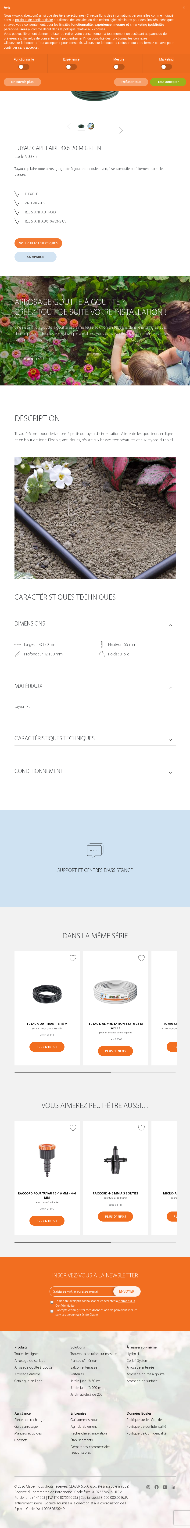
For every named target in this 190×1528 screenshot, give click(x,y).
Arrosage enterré (27, 1374)
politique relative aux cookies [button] (84, 29)
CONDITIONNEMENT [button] (38, 771)
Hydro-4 (133, 1354)
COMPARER (35, 257)
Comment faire (32, 359)
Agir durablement (84, 1426)
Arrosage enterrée (140, 1367)
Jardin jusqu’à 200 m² (86, 1388)
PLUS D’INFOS (47, 1047)
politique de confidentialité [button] (34, 20)
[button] (121, 130)
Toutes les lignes (26, 1354)
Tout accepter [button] (168, 82)
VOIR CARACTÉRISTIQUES (38, 243)
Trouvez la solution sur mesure (94, 1354)
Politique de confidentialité (146, 1426)
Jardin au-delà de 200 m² (89, 1394)
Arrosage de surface (29, 1361)
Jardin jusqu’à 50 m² (85, 1381)
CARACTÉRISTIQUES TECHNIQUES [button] (54, 738)
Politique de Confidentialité (146, 1433)
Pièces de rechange (29, 1420)
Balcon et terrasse (84, 1367)
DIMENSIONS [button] (29, 623)
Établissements (82, 1440)
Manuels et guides (28, 1433)
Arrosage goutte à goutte (33, 1367)
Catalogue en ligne (28, 1381)
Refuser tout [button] (131, 82)
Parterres (77, 1374)
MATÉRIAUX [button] (28, 686)
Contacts (21, 1440)
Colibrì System (137, 1361)
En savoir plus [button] (22, 82)
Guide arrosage (26, 1426)
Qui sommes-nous (84, 1420)
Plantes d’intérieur (84, 1361)
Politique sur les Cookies (145, 1420)
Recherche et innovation (89, 1433)
